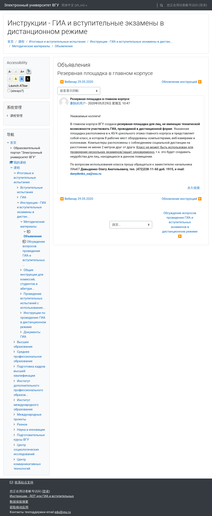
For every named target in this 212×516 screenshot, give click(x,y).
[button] (161, 5)
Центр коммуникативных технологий (27, 464)
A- (9, 72)
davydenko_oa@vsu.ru (85, 174)
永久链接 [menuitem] (193, 188)
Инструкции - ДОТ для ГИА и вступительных (42, 496)
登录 (203, 5)
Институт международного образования (26, 404)
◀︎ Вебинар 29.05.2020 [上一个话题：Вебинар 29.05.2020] (76, 82)
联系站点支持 (21, 482)
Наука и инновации (31, 430)
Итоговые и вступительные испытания (57, 41)
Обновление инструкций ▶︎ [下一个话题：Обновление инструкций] (182, 82)
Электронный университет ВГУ (31, 5)
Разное (22, 424)
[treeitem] (26, 115)
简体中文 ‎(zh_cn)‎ (73, 5)
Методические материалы (31, 46)
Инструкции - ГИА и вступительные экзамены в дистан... (131, 41)
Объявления (63, 46)
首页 (10, 41)
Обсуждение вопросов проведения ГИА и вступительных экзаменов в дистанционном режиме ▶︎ (180, 224)
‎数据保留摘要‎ (19, 502)
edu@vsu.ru (63, 512)
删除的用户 (78, 103)
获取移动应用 (19, 507)
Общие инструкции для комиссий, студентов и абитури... (31, 279)
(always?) (17, 91)
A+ (22, 72)
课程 (21, 41)
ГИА (23, 197)
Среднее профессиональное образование (28, 356)
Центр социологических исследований (26, 449)
